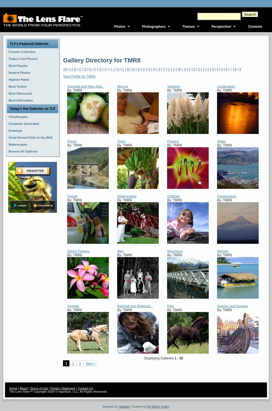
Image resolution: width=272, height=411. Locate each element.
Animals (73, 306)
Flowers (173, 141)
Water (221, 141)
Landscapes (226, 86)
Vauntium (124, 406)
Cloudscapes (226, 196)
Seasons (173, 86)
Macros (122, 86)
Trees (121, 141)
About (24, 388)
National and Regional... (135, 306)
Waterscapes (127, 196)
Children (173, 196)
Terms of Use (39, 388)
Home (13, 388)
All (65, 69)
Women (222, 251)
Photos (119, 27)
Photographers (154, 27)
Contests (255, 27)
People (72, 196)
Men (120, 251)
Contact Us (85, 388)
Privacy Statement (63, 388)
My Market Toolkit (158, 406)
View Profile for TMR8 (79, 76)
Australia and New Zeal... (85, 86)
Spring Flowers (78, 251)
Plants (71, 141)
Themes (188, 27)
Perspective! (221, 27)
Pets (170, 306)
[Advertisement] (96, 45)
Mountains (174, 251)
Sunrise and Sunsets (232, 306)
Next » (90, 364)
